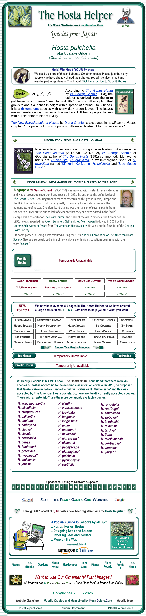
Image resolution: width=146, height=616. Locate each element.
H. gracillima (79, 160)
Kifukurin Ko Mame (76, 163)
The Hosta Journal (49, 153)
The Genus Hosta (99, 90)
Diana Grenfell (75, 122)
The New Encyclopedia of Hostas (35, 122)
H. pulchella (101, 163)
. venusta (59, 160)
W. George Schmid (83, 94)
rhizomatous (30, 108)
